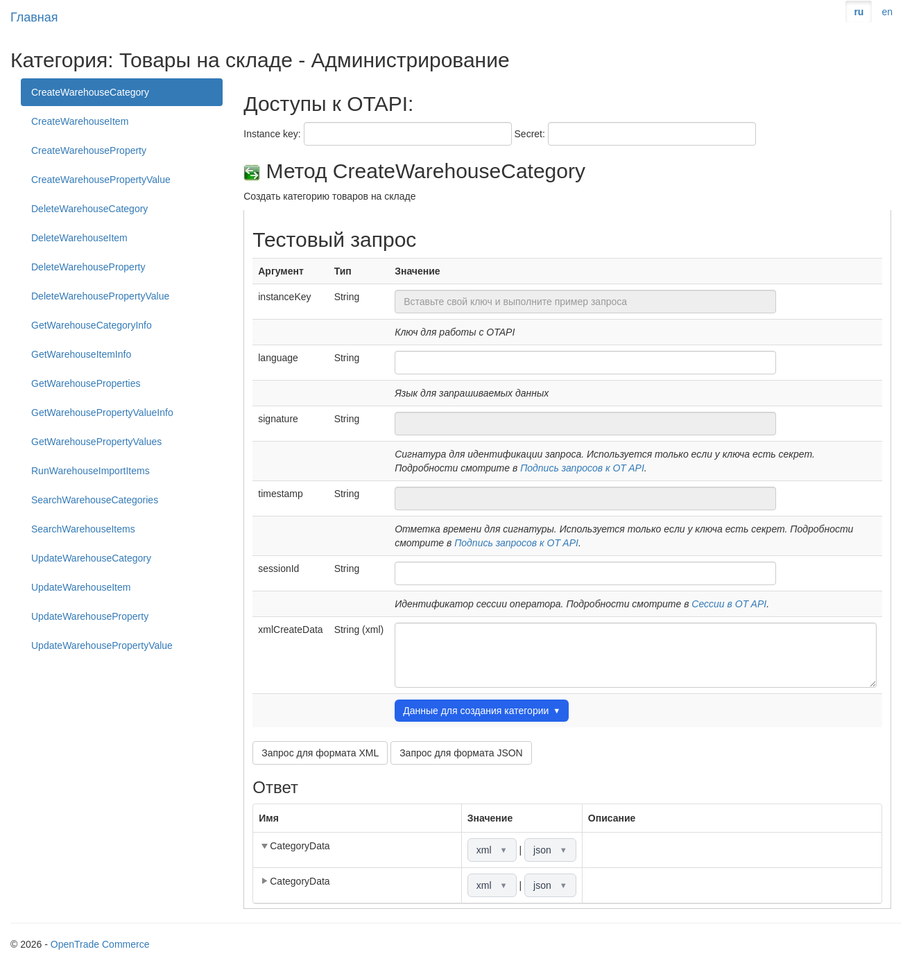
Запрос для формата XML (320, 752)
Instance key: (272, 133)
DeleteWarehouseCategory (89, 208)
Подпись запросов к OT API (582, 468)
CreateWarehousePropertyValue (101, 179)
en (887, 11)
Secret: (530, 133)
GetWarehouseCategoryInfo (91, 325)
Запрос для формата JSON (461, 752)
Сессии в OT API (728, 603)
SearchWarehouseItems (83, 529)
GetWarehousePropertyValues (96, 441)
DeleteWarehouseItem (79, 237)
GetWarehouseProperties (85, 383)
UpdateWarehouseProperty (89, 616)
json (550, 850)
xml (492, 850)
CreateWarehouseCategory (90, 92)
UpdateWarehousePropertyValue (102, 645)
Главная (34, 17)
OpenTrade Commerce (100, 944)
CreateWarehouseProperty (88, 150)
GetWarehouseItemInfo (81, 354)
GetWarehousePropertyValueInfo (102, 412)
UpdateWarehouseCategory (91, 558)
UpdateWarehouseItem (80, 587)
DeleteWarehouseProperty (88, 266)
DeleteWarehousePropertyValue (100, 296)
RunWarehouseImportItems (90, 470)
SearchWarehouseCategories (94, 499)
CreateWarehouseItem (79, 121)
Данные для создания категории (481, 710)
